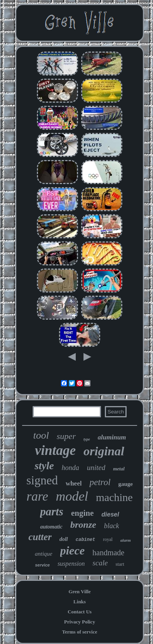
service (42, 565)
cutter (40, 537)
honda (70, 468)
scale (100, 563)
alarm (125, 540)
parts (51, 511)
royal (108, 539)
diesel (110, 514)
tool (41, 435)
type (86, 439)
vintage (55, 450)
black (111, 526)
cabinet (85, 539)
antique (43, 554)
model (72, 496)
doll (63, 539)
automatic (51, 527)
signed (42, 480)
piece (72, 550)
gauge (125, 484)
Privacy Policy (79, 622)
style (44, 466)
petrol (99, 482)
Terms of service (79, 632)
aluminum (112, 437)
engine (82, 513)
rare (37, 496)
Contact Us (80, 612)
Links (79, 601)
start (119, 564)
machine (114, 497)
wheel (74, 483)
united (96, 467)
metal (119, 469)
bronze (83, 525)
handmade (108, 552)
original (103, 451)
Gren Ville (79, 591)
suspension (71, 563)
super (66, 436)
